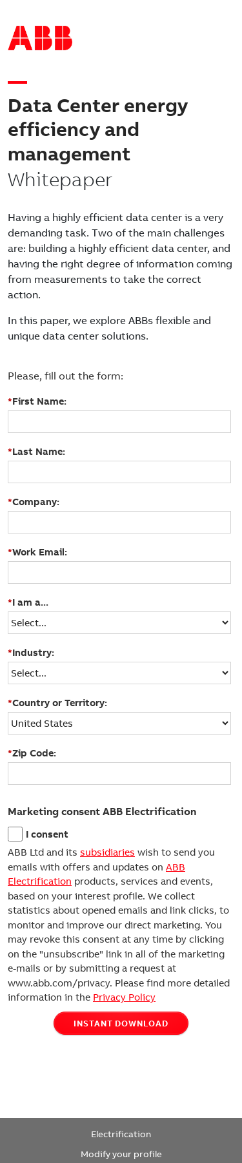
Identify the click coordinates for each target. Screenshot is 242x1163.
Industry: (31, 652)
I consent (47, 834)
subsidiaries (107, 852)
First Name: (37, 401)
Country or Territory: (57, 703)
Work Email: (37, 552)
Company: (33, 502)
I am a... (28, 602)
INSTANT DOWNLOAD (121, 1023)
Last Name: (36, 451)
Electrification (121, 1134)
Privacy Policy (124, 997)
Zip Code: (32, 753)
